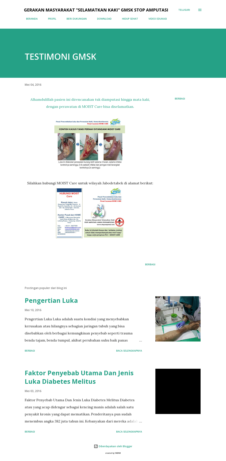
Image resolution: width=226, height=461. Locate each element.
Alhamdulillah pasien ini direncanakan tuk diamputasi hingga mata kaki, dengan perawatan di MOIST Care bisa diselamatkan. (90, 103)
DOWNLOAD (102, 18)
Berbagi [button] (180, 98)
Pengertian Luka (51, 300)
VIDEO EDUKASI (155, 18)
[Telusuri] (184, 10)
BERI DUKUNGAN (74, 18)
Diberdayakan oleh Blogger (113, 446)
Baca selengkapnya (129, 350)
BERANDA (29, 18)
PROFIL (50, 18)
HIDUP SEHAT (128, 18)
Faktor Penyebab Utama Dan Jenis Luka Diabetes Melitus (79, 377)
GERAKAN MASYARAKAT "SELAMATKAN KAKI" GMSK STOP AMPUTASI (96, 10)
